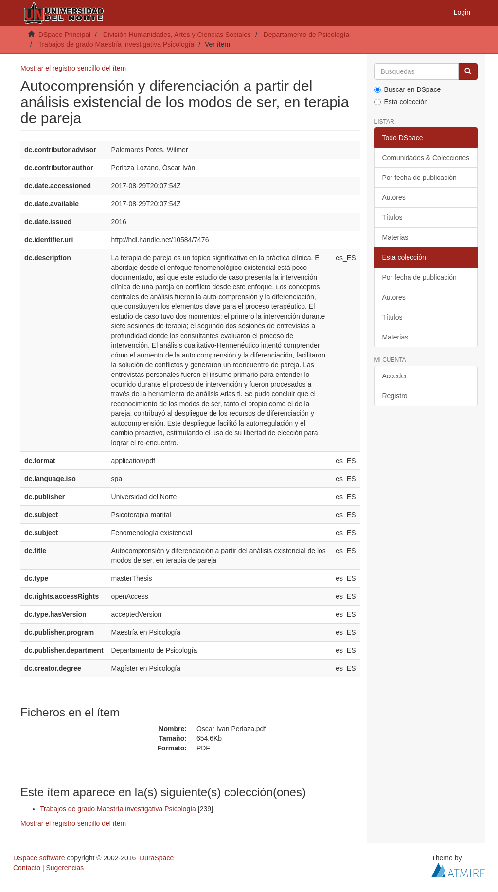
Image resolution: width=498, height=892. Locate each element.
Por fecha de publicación (419, 177)
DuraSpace (157, 858)
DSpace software (39, 858)
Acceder (394, 376)
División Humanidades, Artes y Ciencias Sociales (177, 34)
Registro (395, 396)
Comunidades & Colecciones (426, 157)
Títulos (392, 217)
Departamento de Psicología (307, 34)
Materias (395, 237)
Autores (394, 197)
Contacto (26, 868)
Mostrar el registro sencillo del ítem (73, 68)
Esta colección (401, 102)
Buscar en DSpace (407, 89)
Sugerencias (65, 868)
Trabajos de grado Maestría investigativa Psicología (116, 44)
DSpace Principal (64, 34)
